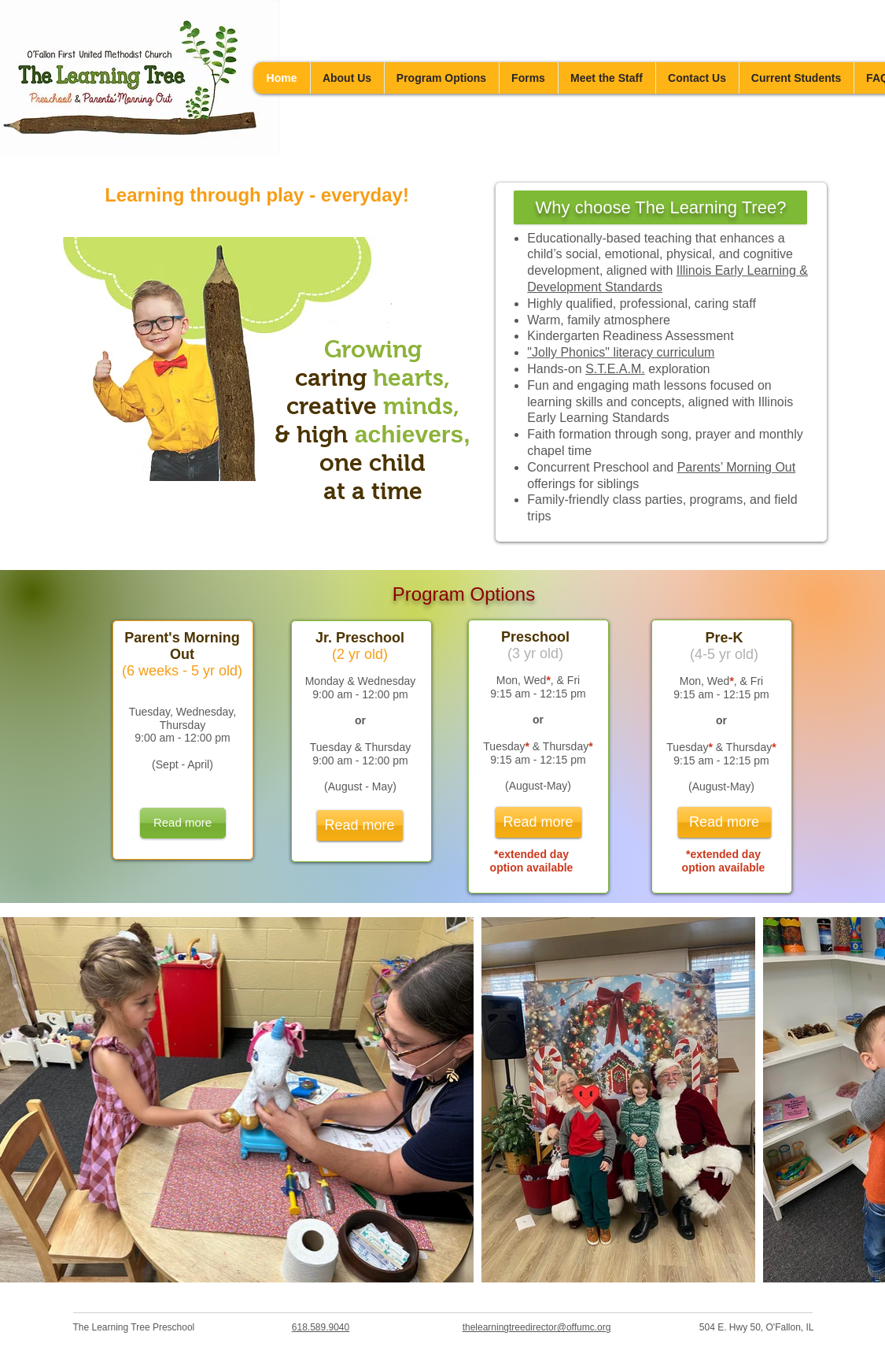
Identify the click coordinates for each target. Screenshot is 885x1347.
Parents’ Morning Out (736, 467)
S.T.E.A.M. (615, 369)
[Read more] (183, 823)
